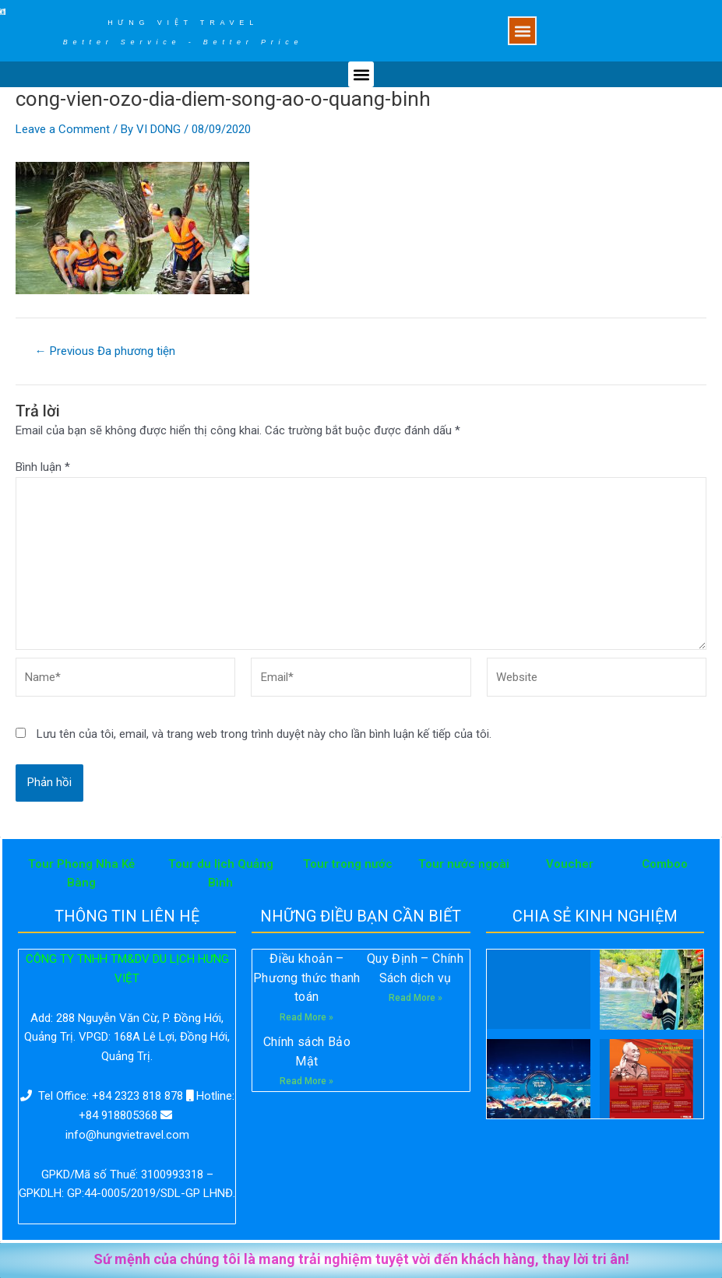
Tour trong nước (348, 864)
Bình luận (43, 467)
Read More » (306, 1017)
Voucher (569, 864)
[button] (522, 30)
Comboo (665, 864)
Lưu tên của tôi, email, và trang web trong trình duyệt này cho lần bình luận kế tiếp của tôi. (264, 734)
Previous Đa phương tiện (105, 351)
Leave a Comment (63, 129)
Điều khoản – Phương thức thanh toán (307, 978)
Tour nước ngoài (463, 864)
